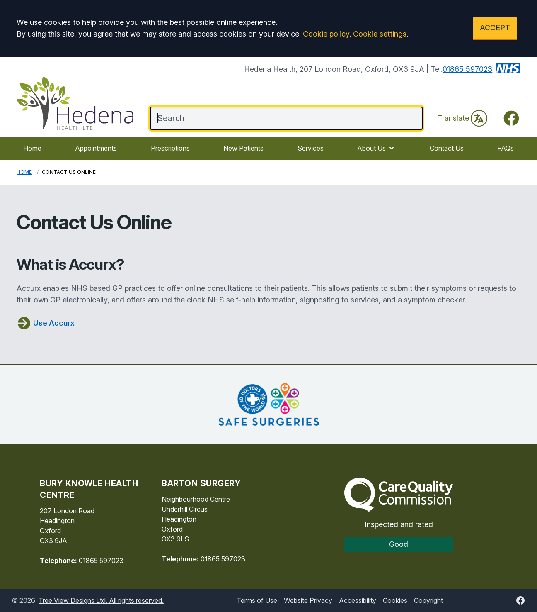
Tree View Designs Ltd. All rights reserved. (101, 600)
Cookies (395, 600)
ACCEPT (495, 27)
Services (311, 148)
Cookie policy (326, 33)
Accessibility (357, 600)
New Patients (243, 148)
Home (32, 148)
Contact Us (447, 148)
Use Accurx (46, 323)
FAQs (505, 148)
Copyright (428, 600)
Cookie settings (379, 33)
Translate (462, 118)
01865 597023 (467, 69)
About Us (376, 148)
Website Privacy (308, 600)
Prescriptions (170, 148)
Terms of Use (257, 600)
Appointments (96, 148)
